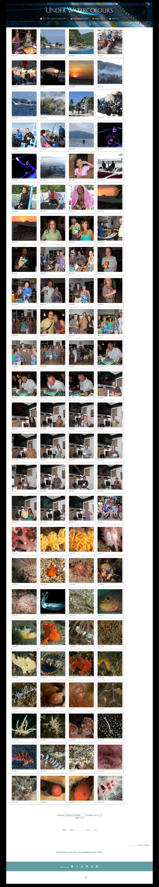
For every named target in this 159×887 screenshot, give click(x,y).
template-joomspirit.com (158, 876)
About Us (115, 19)
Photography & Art (80, 19)
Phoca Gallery (143, 845)
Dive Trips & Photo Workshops (54, 19)
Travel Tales (100, 19)
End (95, 830)
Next (88, 830)
